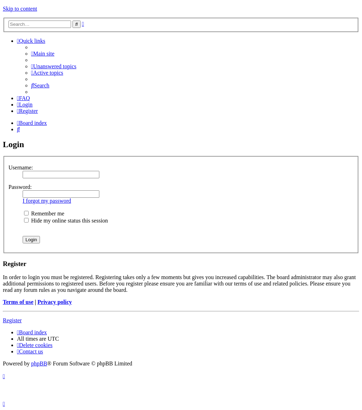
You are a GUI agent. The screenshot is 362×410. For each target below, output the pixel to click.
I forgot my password (47, 201)
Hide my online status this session (66, 221)
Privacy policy (54, 302)
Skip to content (20, 9)
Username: (20, 167)
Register (12, 320)
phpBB (39, 363)
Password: (20, 187)
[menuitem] (42, 54)
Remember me (44, 213)
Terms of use (18, 302)
